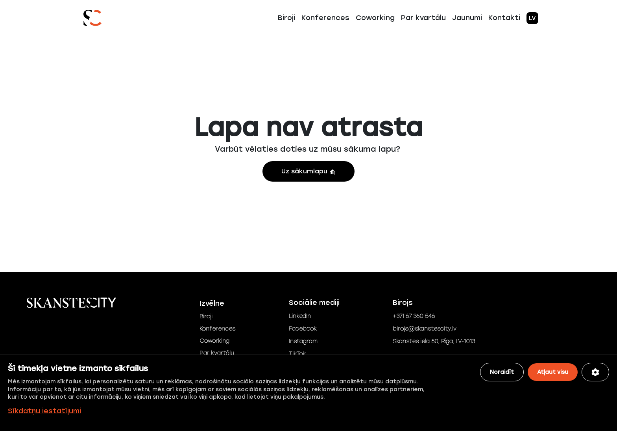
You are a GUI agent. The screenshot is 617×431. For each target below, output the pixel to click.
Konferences (325, 17)
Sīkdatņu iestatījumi (44, 411)
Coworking (375, 17)
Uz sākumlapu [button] (308, 171)
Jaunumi (467, 17)
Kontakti (504, 17)
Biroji (286, 17)
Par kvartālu (423, 17)
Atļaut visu (552, 372)
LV (532, 18)
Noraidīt (502, 372)
